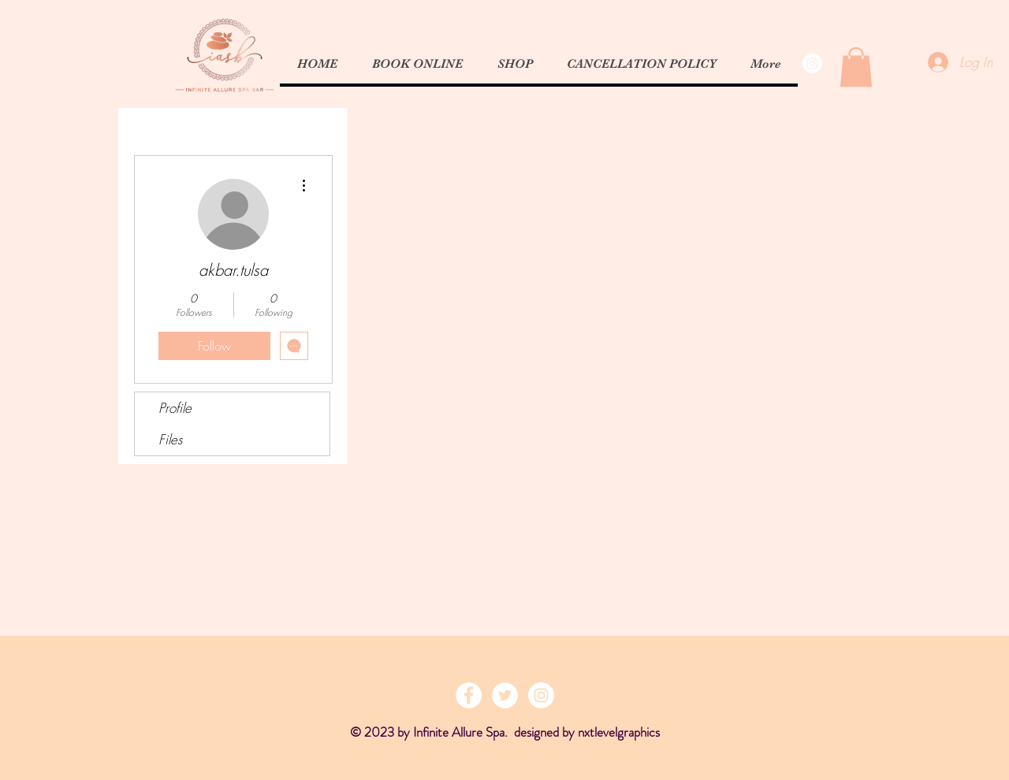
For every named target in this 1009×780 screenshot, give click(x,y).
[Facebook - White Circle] (469, 695)
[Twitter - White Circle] (505, 695)
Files (170, 439)
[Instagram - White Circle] (812, 63)
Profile (175, 408)
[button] (856, 67)
